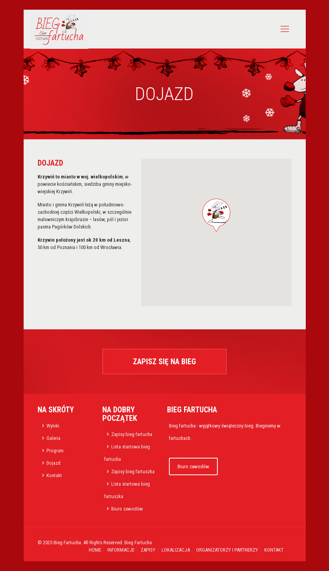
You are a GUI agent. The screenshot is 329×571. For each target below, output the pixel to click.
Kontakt (54, 475)
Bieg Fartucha (138, 542)
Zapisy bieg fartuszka (133, 471)
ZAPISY (148, 550)
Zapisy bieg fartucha (131, 434)
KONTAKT (274, 550)
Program (55, 450)
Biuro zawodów (127, 509)
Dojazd (53, 463)
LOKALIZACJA (176, 550)
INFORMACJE (120, 550)
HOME (95, 550)
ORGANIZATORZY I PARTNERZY (227, 550)
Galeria (53, 438)
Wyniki (53, 426)
